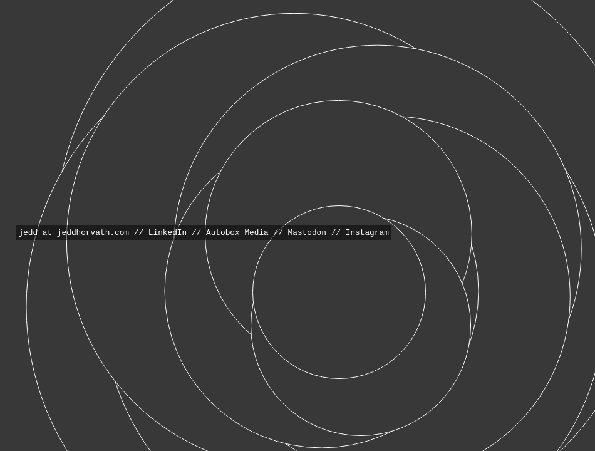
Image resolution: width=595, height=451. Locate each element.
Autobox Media (237, 232)
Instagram (367, 232)
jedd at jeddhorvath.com (73, 232)
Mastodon (307, 232)
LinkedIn (167, 232)
